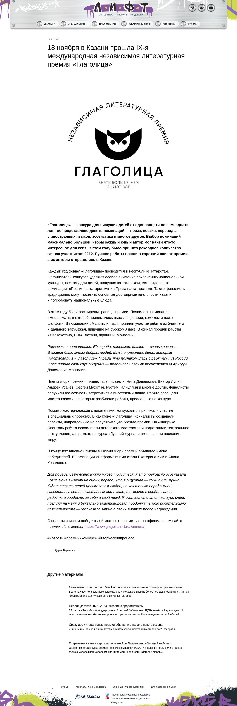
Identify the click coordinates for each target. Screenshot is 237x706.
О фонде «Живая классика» (129, 686)
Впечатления (76, 24)
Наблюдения (107, 24)
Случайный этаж (140, 24)
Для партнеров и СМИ (163, 686)
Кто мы (192, 24)
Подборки (169, 24)
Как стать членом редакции (91, 686)
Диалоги (49, 24)
